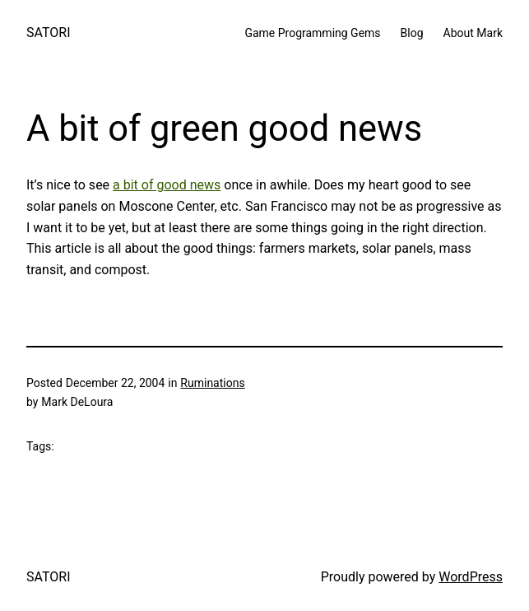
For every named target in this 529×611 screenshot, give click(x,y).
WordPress (471, 577)
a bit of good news (166, 185)
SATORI (48, 32)
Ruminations (212, 382)
